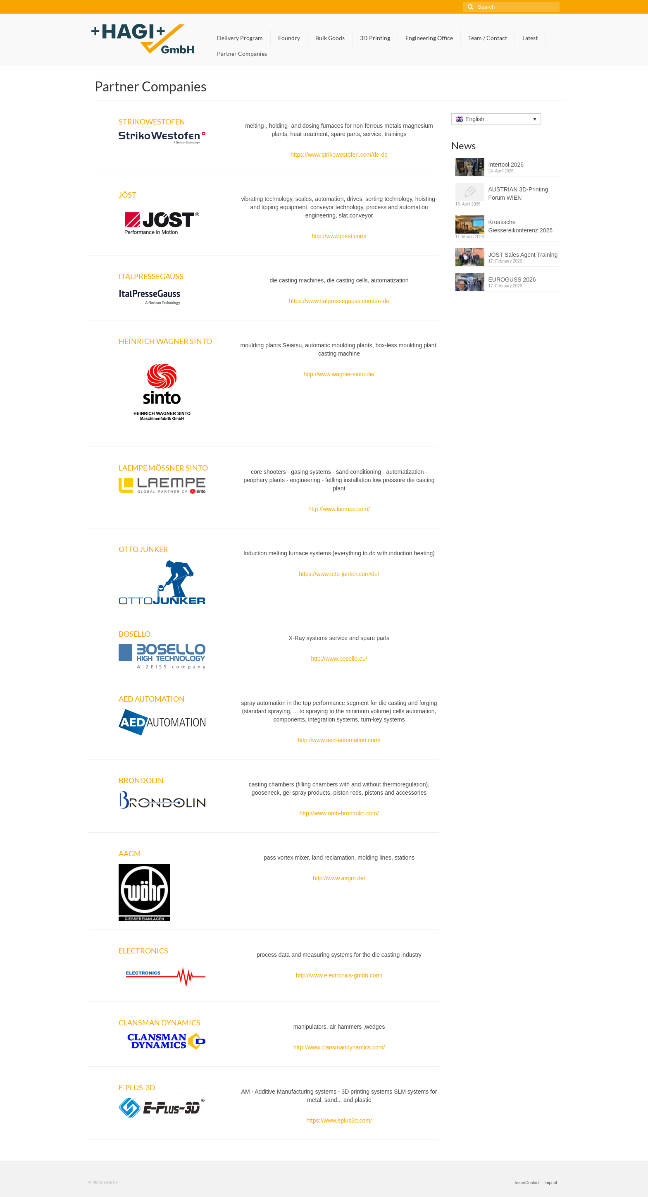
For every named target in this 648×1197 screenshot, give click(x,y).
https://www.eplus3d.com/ (339, 1120)
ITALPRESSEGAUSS (151, 276)
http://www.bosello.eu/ (339, 658)
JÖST (127, 194)
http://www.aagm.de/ (339, 878)
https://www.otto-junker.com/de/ (339, 574)
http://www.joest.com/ (339, 236)
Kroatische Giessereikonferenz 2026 (520, 226)
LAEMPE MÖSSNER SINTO (163, 467)
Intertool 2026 (506, 164)
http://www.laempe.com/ (339, 509)
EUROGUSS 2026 (512, 279)
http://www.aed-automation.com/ (339, 740)
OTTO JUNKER (143, 549)
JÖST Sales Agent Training (523, 254)
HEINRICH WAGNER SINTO (165, 341)
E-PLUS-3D (137, 1087)
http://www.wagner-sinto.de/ (339, 374)
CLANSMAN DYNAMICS (159, 1022)
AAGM (130, 853)
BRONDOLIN (141, 780)
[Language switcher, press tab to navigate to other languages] (496, 118)
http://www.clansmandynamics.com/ (339, 1047)
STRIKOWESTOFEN (152, 121)
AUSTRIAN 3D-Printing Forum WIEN (518, 193)
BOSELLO (134, 633)
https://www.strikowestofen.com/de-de (339, 154)
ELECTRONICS (143, 950)
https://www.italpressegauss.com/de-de (339, 301)
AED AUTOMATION (152, 698)
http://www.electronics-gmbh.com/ (339, 975)
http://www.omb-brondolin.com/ (339, 813)
